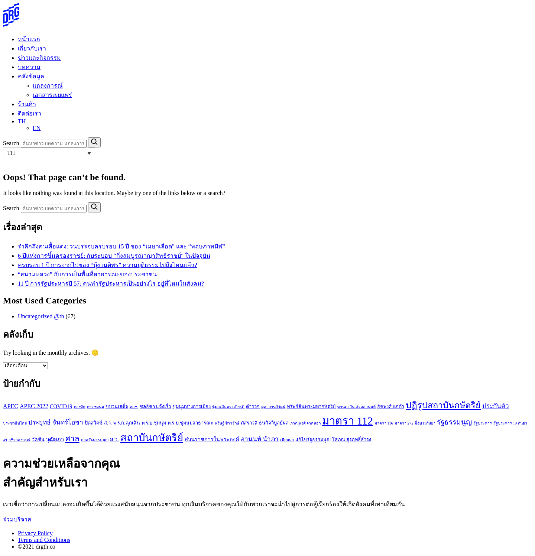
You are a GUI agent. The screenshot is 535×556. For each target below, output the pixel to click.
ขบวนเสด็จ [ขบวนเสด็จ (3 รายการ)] (117, 406)
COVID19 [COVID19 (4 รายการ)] (61, 406)
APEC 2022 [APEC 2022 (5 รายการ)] (34, 406)
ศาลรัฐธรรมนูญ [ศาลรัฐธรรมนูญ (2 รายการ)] (94, 440)
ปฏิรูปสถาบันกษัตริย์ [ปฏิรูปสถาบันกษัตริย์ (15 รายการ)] (443, 405)
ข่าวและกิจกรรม (39, 58)
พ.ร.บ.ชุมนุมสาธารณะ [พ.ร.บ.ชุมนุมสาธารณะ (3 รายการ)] (190, 423)
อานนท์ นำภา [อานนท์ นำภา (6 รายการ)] (260, 439)
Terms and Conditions (44, 540)
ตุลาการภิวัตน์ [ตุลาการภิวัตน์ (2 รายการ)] (273, 407)
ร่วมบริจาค (17, 519)
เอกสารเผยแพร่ (52, 95)
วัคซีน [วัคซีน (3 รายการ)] (38, 439)
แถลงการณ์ (48, 85)
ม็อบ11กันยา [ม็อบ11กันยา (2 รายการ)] (425, 423)
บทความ (29, 67)
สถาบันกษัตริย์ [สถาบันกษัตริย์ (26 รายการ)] (151, 437)
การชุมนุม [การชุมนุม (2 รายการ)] (95, 407)
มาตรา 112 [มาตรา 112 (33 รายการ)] (347, 421)
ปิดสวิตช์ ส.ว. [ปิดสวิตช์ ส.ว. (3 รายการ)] (98, 423)
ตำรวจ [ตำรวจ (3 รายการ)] (253, 406)
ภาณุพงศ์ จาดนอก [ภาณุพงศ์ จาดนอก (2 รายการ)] (305, 423)
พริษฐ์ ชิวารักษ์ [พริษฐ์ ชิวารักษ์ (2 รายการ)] (227, 423)
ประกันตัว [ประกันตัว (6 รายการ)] (495, 406)
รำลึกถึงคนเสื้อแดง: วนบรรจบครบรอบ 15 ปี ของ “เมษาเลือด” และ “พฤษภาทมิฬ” (121, 246)
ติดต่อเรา (29, 113)
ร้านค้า (27, 104)
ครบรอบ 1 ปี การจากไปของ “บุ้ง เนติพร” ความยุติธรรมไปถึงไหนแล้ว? (107, 265)
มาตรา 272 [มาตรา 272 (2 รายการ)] (404, 423)
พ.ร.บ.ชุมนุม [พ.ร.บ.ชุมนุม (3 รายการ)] (154, 423)
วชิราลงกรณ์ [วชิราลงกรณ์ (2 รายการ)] (19, 440)
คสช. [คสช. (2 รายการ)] (134, 407)
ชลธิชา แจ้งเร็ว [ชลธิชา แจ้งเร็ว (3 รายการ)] (155, 406)
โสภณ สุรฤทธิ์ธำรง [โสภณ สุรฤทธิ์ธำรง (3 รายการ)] (351, 439)
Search (11, 143)
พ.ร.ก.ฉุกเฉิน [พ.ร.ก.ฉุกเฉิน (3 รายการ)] (126, 423)
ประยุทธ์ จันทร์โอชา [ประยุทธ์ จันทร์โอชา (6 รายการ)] (55, 422)
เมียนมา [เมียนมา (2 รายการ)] (287, 440)
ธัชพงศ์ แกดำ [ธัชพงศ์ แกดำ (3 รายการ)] (390, 406)
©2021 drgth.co (36, 546)
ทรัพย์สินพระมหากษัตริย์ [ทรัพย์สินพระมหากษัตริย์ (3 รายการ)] (311, 406)
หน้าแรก (29, 39)
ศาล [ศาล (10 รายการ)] (72, 439)
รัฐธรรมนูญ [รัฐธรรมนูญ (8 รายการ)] (454, 422)
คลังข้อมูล (31, 76)
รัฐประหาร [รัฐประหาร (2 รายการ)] (482, 423)
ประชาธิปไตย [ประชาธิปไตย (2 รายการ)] (15, 423)
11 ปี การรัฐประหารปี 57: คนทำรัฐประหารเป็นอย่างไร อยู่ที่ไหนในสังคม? (111, 283)
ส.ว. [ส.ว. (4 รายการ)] (114, 439)
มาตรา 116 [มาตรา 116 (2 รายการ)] (383, 423)
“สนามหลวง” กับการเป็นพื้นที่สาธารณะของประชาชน (87, 274)
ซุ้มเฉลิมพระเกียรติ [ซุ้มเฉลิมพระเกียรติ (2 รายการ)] (228, 407)
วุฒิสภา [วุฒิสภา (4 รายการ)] (55, 439)
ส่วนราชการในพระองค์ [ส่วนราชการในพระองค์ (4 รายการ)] (212, 439)
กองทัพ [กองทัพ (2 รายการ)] (79, 407)
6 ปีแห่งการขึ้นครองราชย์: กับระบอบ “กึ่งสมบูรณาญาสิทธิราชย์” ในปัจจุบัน (114, 256)
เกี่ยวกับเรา (32, 48)
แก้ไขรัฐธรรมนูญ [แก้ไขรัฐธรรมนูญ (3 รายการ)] (313, 439)
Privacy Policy (35, 533)
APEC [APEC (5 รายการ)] (10, 406)
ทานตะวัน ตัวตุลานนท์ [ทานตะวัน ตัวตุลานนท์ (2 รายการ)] (356, 407)
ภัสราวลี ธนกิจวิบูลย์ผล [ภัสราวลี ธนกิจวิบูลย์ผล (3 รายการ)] (264, 423)
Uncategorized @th (41, 316)
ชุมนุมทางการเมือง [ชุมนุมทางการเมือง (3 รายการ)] (191, 406)
